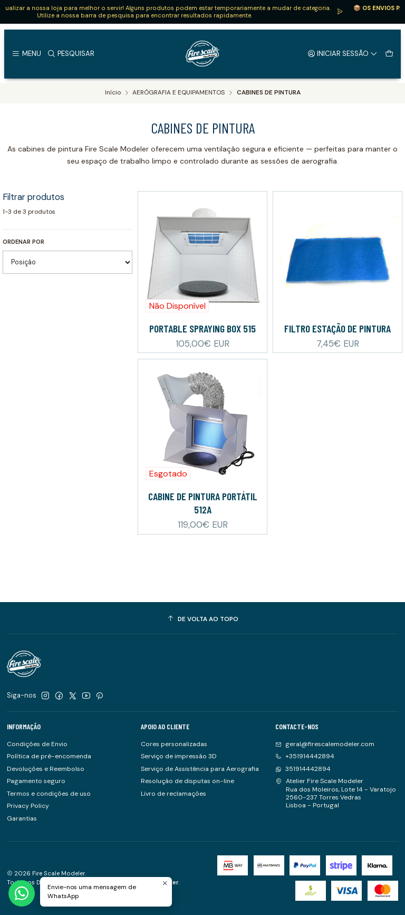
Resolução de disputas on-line (187, 781)
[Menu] (26, 53)
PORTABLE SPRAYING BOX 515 (202, 328)
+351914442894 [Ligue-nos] (304, 756)
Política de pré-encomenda (49, 756)
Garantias (22, 818)
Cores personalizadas (174, 744)
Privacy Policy (28, 806)
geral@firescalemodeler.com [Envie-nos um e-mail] (324, 744)
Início (113, 93)
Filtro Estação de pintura (337, 328)
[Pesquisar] (70, 53)
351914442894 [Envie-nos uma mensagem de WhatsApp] (303, 769)
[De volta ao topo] (202, 619)
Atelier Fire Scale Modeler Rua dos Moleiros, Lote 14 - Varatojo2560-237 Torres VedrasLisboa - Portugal (335, 793)
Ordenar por (23, 241)
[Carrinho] (389, 53)
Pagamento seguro (36, 781)
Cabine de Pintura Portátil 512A (202, 522)
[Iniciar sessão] (342, 53)
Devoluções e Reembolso (45, 769)
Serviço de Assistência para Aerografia (200, 769)
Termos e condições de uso (49, 793)
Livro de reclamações (173, 793)
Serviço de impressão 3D (179, 756)
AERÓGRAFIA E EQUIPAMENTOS (178, 93)
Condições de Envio (37, 744)
